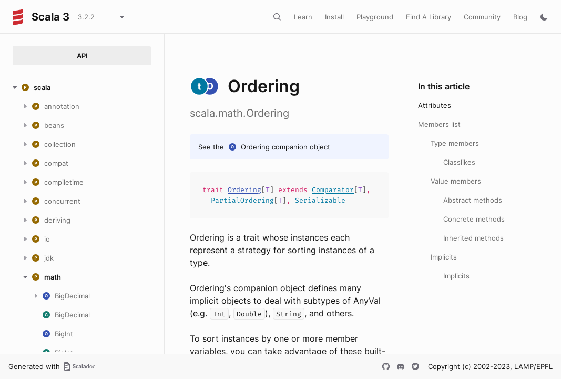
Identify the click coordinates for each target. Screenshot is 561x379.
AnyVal (367, 300)
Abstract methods (472, 200)
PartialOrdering (242, 200)
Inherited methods (473, 238)
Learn (303, 17)
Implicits (444, 257)
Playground (374, 17)
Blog (520, 17)
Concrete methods (474, 219)
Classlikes (459, 162)
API (82, 56)
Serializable (320, 200)
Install (334, 17)
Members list (439, 124)
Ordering (255, 147)
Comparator (333, 189)
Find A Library (428, 17)
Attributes (434, 105)
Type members (455, 143)
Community (482, 17)
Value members (456, 181)
